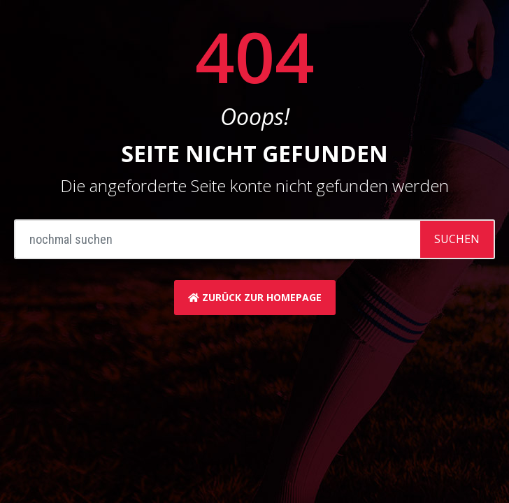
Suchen (457, 239)
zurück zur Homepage (255, 297)
